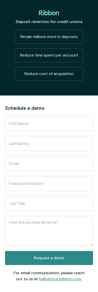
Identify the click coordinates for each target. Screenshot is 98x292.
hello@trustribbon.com (60, 279)
